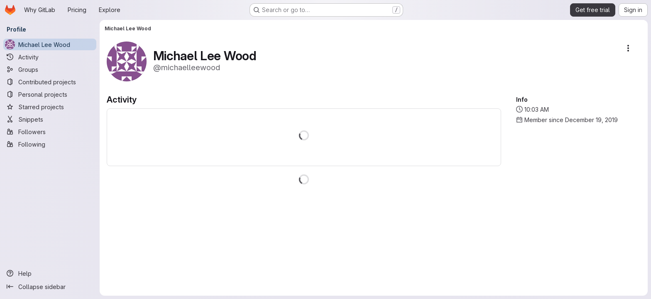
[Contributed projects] (49, 82)
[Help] (49, 273)
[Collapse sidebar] (49, 286)
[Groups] (49, 69)
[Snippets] (49, 119)
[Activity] (49, 57)
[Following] (49, 144)
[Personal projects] (49, 94)
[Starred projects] (49, 107)
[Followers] (49, 131)
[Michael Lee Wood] (49, 44)
